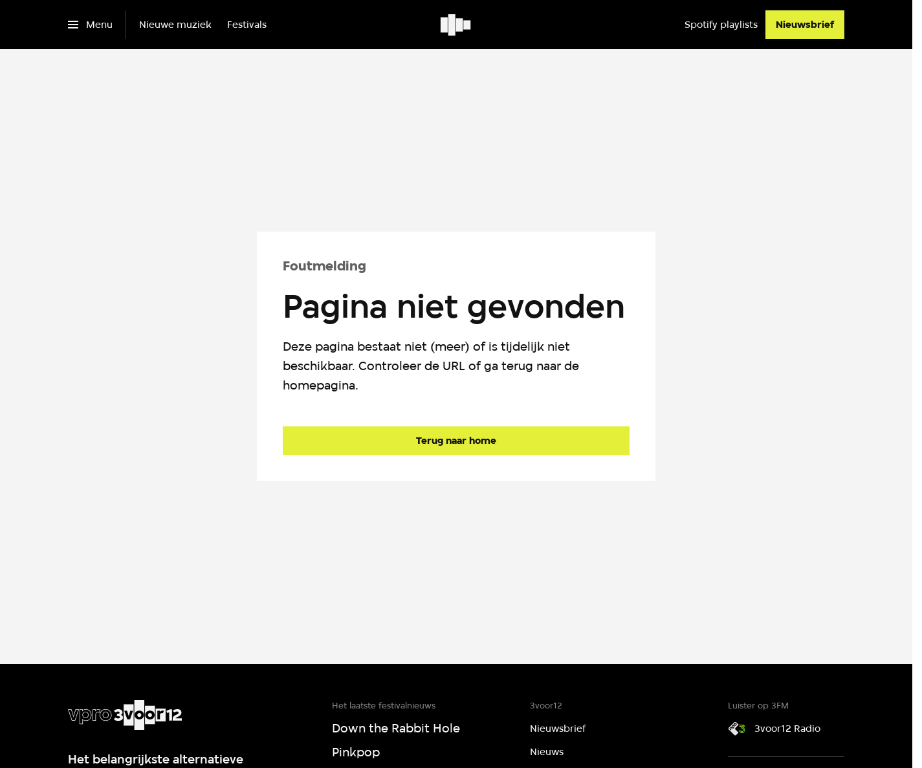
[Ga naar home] (456, 25)
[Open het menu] (90, 24)
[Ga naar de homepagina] (456, 440)
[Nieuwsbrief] (804, 24)
